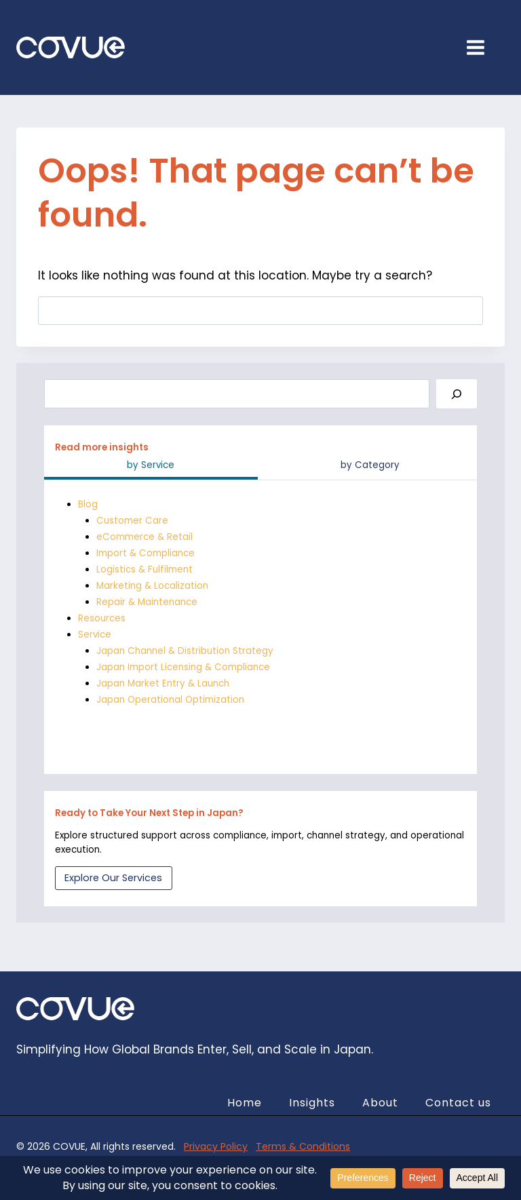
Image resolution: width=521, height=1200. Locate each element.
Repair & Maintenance (146, 602)
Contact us (458, 1102)
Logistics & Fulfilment (144, 569)
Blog (88, 504)
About (380, 1102)
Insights (312, 1102)
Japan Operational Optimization (170, 699)
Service (94, 634)
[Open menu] (482, 47)
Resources (102, 618)
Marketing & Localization (152, 585)
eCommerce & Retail (144, 536)
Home (244, 1102)
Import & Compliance (145, 553)
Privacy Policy (216, 1146)
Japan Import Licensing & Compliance (183, 667)
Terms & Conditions (303, 1146)
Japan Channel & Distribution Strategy (184, 650)
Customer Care (132, 520)
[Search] (456, 393)
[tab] (151, 467)
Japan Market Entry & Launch (162, 683)
